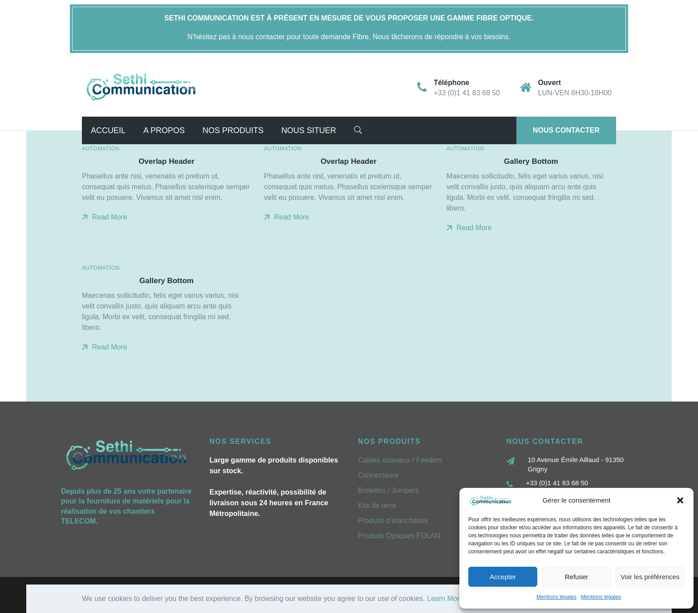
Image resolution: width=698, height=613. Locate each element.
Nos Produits (233, 130)
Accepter (503, 577)
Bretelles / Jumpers (388, 490)
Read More (104, 217)
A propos (164, 130)
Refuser (576, 577)
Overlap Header (166, 161)
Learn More (445, 598)
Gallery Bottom (531, 161)
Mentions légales (556, 597)
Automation (101, 149)
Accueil (108, 130)
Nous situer (308, 130)
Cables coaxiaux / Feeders (400, 460)
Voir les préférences (650, 577)
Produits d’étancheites (393, 520)
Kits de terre (377, 505)
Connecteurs (378, 475)
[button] (680, 500)
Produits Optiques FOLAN (399, 536)
